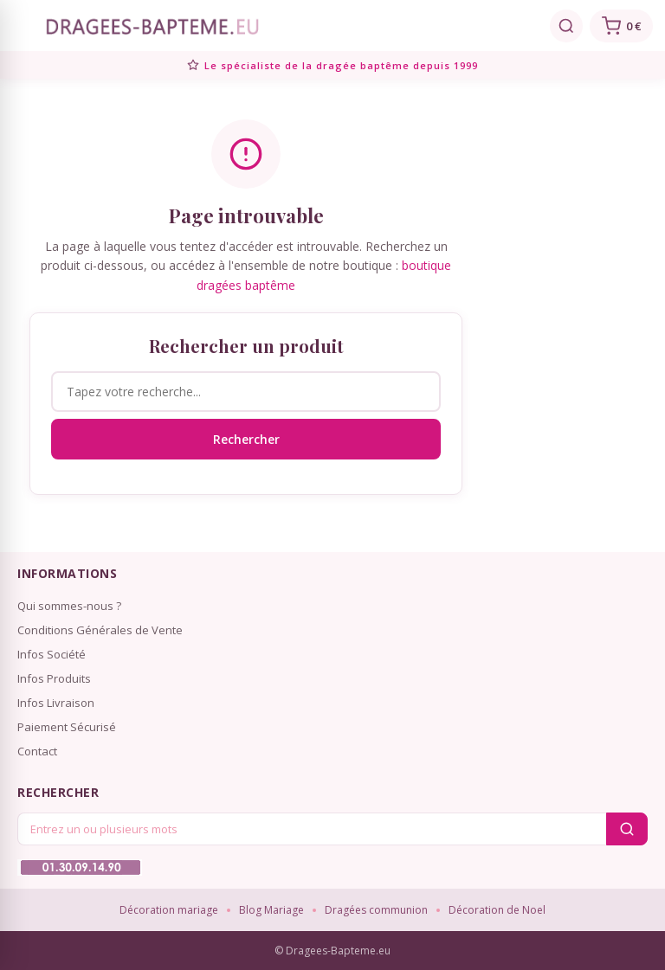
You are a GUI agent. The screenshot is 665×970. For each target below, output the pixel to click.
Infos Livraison (55, 702)
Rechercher (246, 439)
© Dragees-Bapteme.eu (332, 950)
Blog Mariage (271, 910)
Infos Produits (54, 678)
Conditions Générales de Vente (100, 630)
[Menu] (20, 26)
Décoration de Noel (497, 910)
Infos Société (51, 654)
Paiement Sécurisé (66, 727)
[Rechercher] (566, 26)
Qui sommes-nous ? (69, 605)
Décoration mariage (168, 910)
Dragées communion (376, 910)
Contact (37, 751)
